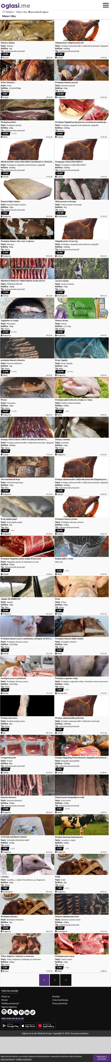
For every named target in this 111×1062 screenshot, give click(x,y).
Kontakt (56, 996)
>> (66, 980)
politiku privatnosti (23, 1059)
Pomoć (4, 1000)
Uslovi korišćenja (60, 1000)
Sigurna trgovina (9, 1007)
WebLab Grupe (45, 1033)
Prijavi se (5, 996)
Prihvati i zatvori (102, 1058)
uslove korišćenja (8, 1059)
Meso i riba (21, 12)
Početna (9, 12)
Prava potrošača (59, 1003)
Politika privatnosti (10, 1003)
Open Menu (106, 5)
